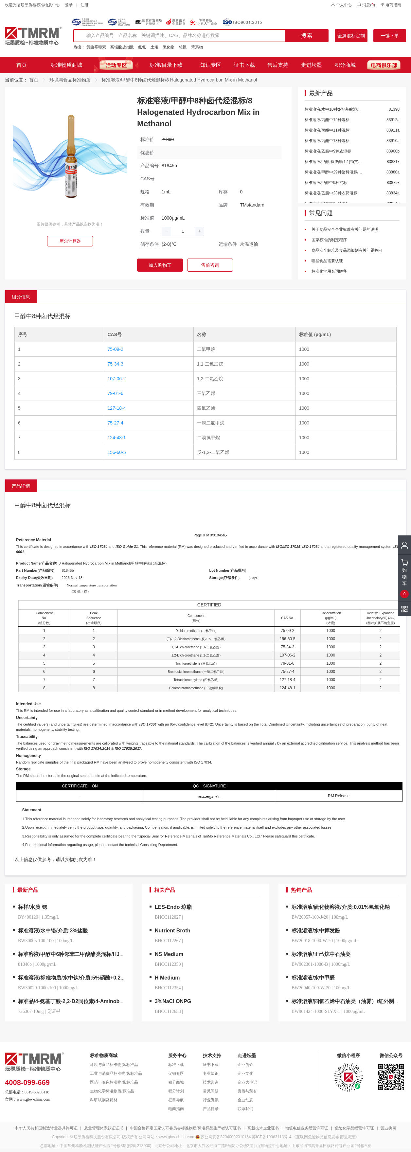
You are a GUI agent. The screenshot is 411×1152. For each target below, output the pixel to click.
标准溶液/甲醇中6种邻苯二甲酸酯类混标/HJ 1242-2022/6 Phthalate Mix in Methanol (117, 954)
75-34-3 (115, 364)
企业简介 (245, 1064)
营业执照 (388, 1128)
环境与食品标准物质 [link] (70, 79)
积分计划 (176, 1091)
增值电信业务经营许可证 (306, 1128)
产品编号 (149, 165)
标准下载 (176, 1064)
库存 (223, 191)
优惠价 (147, 152)
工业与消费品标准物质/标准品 (116, 1073)
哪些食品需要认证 (327, 261)
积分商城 (345, 65)
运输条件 (228, 244)
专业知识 (211, 1073)
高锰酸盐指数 (122, 47)
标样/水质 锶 (32, 907)
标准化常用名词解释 (329, 271)
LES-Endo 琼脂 (173, 907)
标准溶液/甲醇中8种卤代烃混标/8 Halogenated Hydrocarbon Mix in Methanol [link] (179, 79)
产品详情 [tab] (21, 486)
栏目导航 (176, 1100)
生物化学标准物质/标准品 (112, 1091)
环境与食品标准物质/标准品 (114, 1064)
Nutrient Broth (172, 930)
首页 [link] (33, 79)
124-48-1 (116, 437)
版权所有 (130, 1137)
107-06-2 (116, 378)
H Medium (167, 978)
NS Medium (169, 954)
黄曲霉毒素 (96, 47)
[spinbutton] (183, 231)
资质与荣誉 (247, 1091)
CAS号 (147, 178)
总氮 (183, 47)
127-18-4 (116, 408)
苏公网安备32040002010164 (226, 1137)
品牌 (223, 204)
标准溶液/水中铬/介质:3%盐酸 (53, 930)
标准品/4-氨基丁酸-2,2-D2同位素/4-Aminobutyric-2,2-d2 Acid (90, 1001)
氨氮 (142, 47)
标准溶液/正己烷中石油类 (321, 954)
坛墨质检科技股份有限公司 (97, 1137)
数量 (145, 231)
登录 (69, 5)
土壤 (154, 47)
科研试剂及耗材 (103, 1100)
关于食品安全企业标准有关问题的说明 (344, 229)
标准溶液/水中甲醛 (313, 978)
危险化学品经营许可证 (354, 1128)
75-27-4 (115, 422)
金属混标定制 (351, 35)
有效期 (147, 204)
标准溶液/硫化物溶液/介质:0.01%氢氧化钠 (341, 907)
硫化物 (168, 47)
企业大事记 (247, 1082)
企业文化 (245, 1073)
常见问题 (321, 213)
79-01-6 (115, 393)
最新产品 (321, 94)
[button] (166, 231)
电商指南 (390, 4)
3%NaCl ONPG (173, 1001)
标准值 (147, 218)
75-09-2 (115, 349)
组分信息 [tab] (21, 296)
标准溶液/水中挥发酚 (316, 930)
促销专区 (176, 1073)
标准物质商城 (66, 65)
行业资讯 (211, 1100)
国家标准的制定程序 (329, 240)
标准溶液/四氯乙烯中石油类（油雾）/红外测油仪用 (351, 1001)
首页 (21, 65)
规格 (145, 191)
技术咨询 (211, 1082)
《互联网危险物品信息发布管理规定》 (325, 1137)
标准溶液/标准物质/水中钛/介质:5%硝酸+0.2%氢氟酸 (79, 978)
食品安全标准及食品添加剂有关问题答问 (346, 250)
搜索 (307, 35)
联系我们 (245, 1109)
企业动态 (245, 1100)
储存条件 (149, 244)
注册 (84, 5)
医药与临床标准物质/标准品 (114, 1082)
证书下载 (244, 65)
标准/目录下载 (166, 65)
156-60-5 (116, 452)
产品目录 (211, 1109)
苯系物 (197, 47)
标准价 (147, 139)
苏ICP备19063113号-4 (271, 1137)
